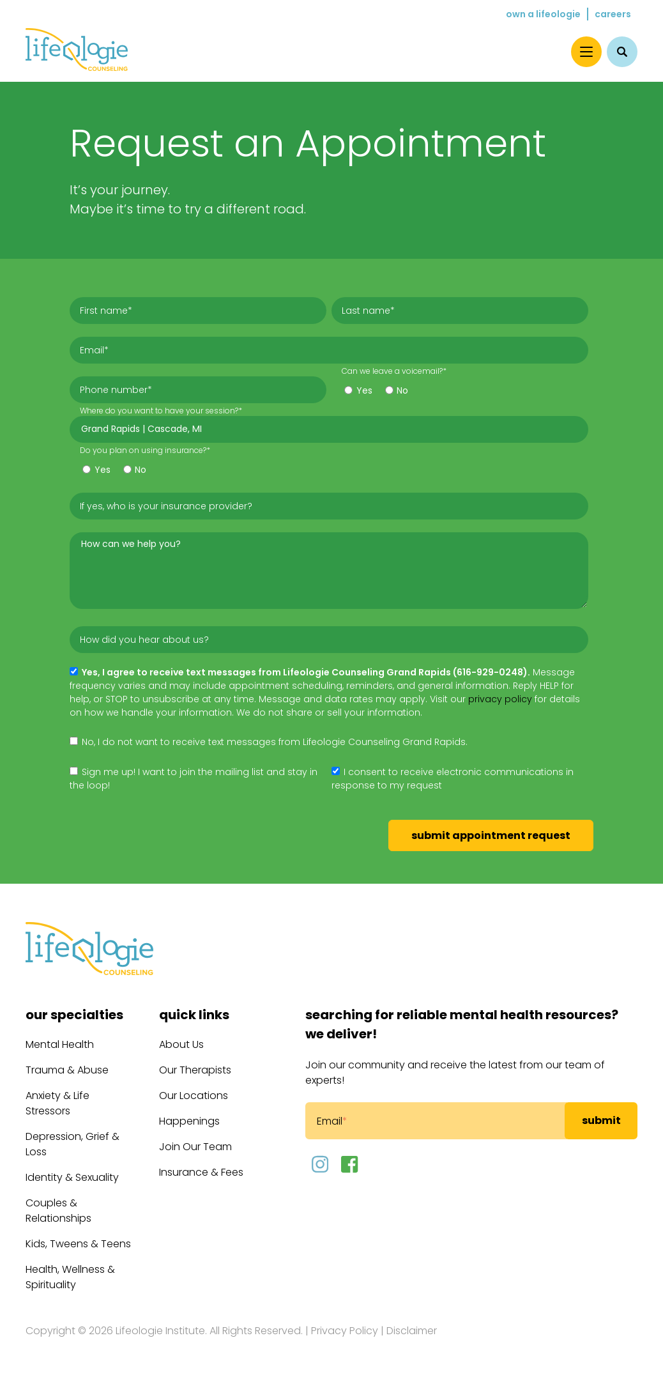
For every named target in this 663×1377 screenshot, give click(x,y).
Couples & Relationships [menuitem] (58, 1211)
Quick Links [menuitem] (194, 1015)
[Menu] (586, 52)
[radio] (358, 392)
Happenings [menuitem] (189, 1121)
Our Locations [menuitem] (193, 1095)
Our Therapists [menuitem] (195, 1070)
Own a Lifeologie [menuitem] (543, 14)
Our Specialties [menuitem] (74, 1015)
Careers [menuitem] (613, 14)
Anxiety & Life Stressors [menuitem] (57, 1103)
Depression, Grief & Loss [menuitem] (72, 1144)
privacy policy (500, 699)
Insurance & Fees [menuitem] (201, 1172)
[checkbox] (460, 388)
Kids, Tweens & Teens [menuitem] (78, 1243)
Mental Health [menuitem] (60, 1044)
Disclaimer (411, 1330)
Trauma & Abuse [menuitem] (67, 1070)
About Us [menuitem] (181, 1044)
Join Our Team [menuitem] (195, 1146)
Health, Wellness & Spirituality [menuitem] (70, 1277)
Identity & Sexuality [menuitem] (72, 1177)
